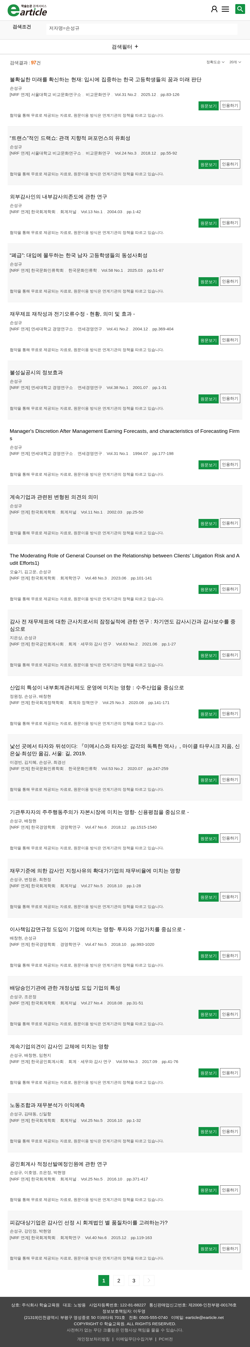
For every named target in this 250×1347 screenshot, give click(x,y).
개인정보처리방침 (93, 1339)
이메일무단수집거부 (134, 1339)
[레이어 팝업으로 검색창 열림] (240, 9)
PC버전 (166, 1339)
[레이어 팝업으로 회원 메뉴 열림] (214, 9)
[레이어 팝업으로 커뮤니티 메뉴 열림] (225, 9)
